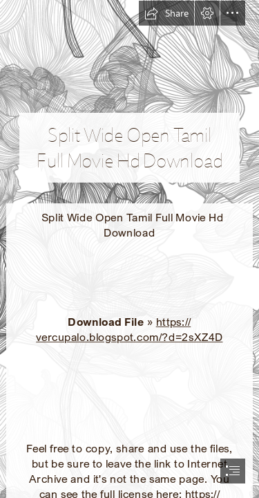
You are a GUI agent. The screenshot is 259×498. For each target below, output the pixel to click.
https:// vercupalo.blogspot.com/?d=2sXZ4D (129, 329)
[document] (129, 249)
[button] (166, 13)
